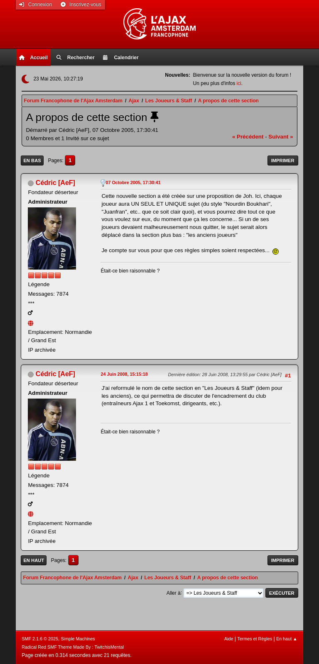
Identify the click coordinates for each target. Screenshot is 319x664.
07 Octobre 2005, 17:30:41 (133, 182)
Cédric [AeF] (55, 182)
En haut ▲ (286, 638)
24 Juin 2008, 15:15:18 (124, 374)
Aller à (174, 593)
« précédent (248, 137)
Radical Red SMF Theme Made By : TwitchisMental (73, 647)
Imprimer (282, 160)
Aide (228, 638)
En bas (32, 160)
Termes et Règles (254, 638)
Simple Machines (78, 638)
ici (238, 83)
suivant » (280, 137)
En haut (33, 560)
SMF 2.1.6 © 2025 (40, 638)
